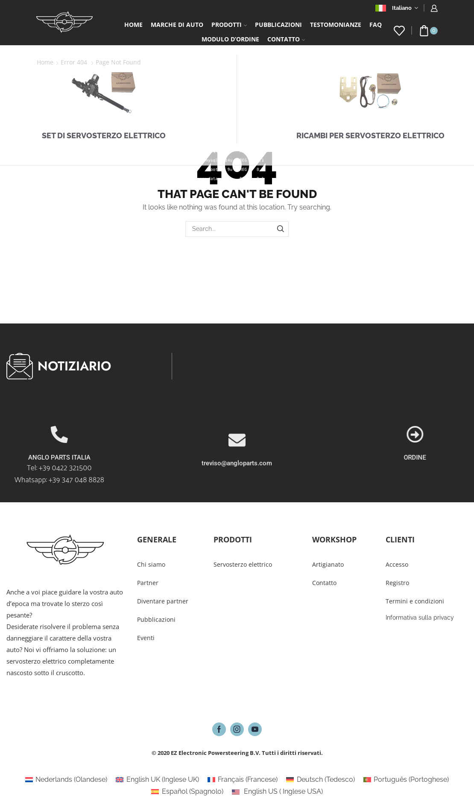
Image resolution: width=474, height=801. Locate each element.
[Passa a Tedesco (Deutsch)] (320, 780)
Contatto (286, 39)
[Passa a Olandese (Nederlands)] (66, 780)
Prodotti (229, 24)
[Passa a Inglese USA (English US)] (277, 792)
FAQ (375, 24)
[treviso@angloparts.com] (237, 476)
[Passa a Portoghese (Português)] (406, 780)
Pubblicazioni (278, 24)
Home (133, 24)
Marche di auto (177, 24)
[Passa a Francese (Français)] (242, 780)
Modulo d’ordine (230, 39)
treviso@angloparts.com (237, 499)
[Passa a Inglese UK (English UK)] (157, 780)
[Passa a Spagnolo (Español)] (187, 792)
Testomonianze (335, 24)
